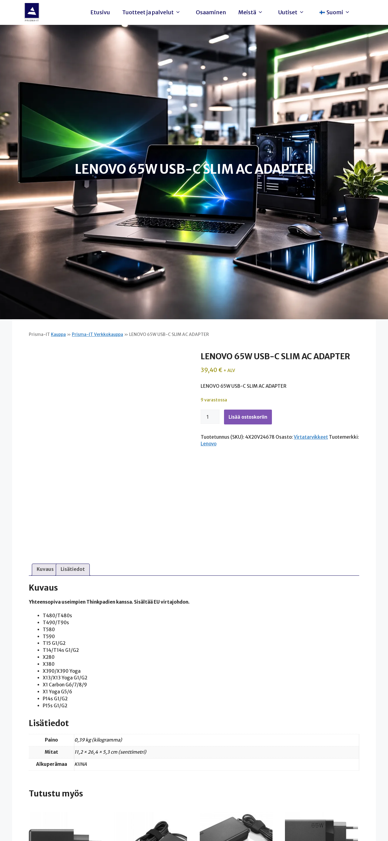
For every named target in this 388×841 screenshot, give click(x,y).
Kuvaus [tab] (45, 569)
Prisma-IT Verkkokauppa (97, 334)
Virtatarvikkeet (311, 437)
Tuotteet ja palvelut (153, 12)
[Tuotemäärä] (210, 417)
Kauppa (58, 334)
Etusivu (100, 12)
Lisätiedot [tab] (73, 569)
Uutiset (292, 12)
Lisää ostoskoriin (248, 417)
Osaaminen (211, 12)
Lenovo (208, 444)
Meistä (252, 12)
